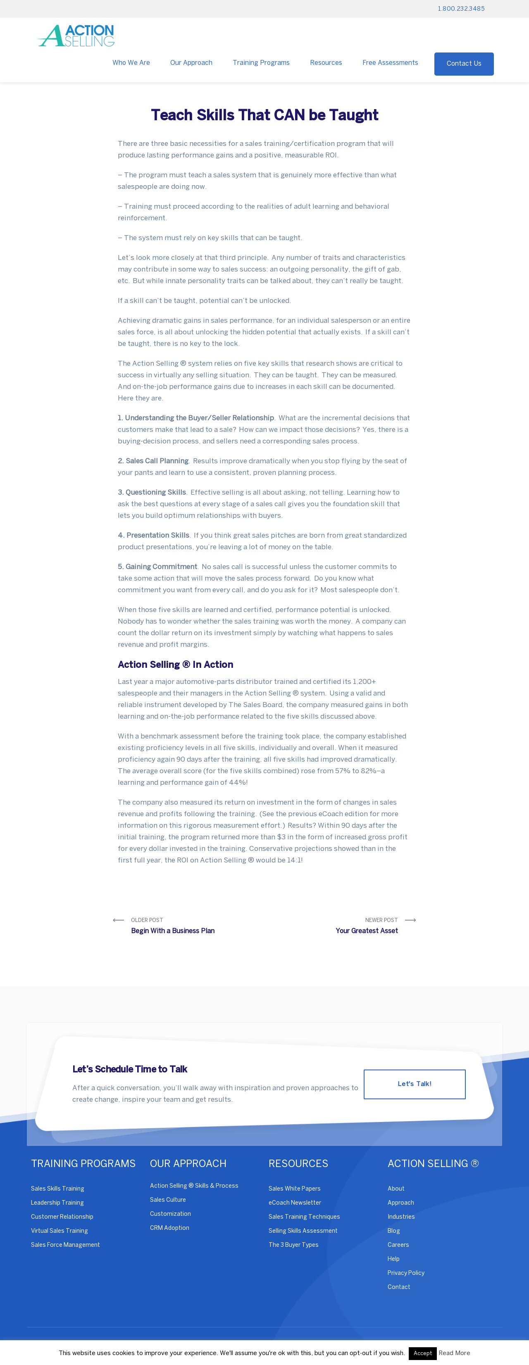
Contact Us (464, 64)
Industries (401, 1217)
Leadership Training (57, 1203)
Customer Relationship (62, 1217)
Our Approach (191, 63)
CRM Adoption (169, 1228)
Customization (170, 1214)
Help (394, 1259)
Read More (454, 1353)
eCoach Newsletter (295, 1203)
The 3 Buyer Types (294, 1245)
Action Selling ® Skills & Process (194, 1186)
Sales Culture (168, 1200)
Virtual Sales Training (59, 1231)
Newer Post (334, 927)
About (396, 1189)
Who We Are (131, 63)
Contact (399, 1287)
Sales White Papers (295, 1189)
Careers (398, 1245)
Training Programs (261, 63)
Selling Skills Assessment (303, 1231)
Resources (326, 63)
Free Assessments (390, 63)
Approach (401, 1203)
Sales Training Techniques (304, 1217)
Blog (394, 1231)
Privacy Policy (406, 1273)
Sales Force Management (65, 1245)
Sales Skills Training (57, 1189)
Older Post (194, 927)
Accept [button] (423, 1353)
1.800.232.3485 (461, 9)
